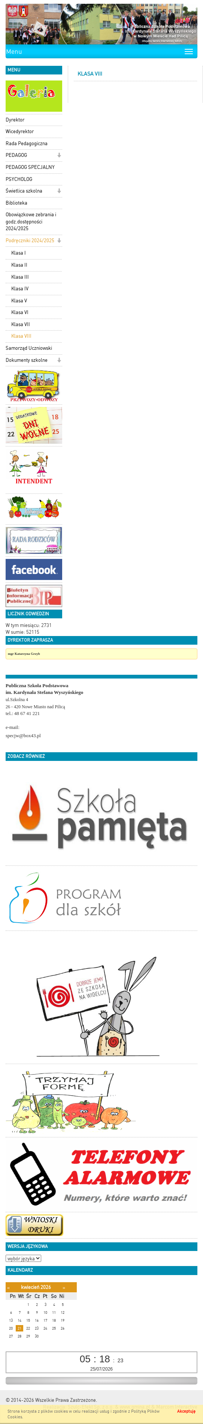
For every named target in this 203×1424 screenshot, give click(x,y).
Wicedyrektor (20, 131)
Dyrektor (15, 120)
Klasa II (19, 265)
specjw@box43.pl (23, 735)
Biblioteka (16, 203)
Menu (14, 51)
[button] (59, 156)
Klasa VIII (21, 336)
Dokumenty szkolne (27, 360)
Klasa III (20, 277)
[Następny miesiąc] (64, 1287)
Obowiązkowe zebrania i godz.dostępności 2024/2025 (31, 221)
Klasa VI (19, 312)
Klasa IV (19, 288)
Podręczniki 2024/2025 (30, 240)
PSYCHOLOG (19, 179)
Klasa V (19, 301)
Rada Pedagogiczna (27, 143)
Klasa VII (20, 324)
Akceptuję (186, 1411)
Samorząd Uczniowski (29, 348)
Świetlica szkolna (24, 191)
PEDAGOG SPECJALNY (30, 167)
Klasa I (18, 253)
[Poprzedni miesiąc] (8, 1287)
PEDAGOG (16, 155)
